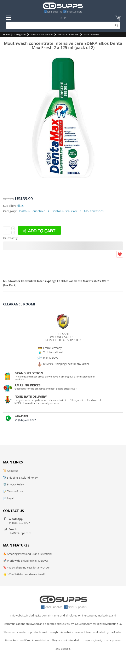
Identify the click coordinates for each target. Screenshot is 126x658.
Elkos (20, 206)
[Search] (63, 25)
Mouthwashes (91, 34)
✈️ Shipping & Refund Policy (20, 477)
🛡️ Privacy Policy (13, 484)
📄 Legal (8, 498)
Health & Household (42, 34)
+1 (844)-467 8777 (25, 420)
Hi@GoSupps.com (20, 533)
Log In (62, 18)
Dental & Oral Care (68, 34)
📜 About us (10, 471)
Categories (20, 34)
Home (6, 34)
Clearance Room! (19, 304)
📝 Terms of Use (13, 491)
